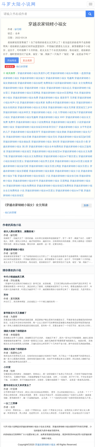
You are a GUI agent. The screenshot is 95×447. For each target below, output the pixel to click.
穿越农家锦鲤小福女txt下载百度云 (60, 156)
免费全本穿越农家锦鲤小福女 (61, 102)
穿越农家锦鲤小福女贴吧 (30, 83)
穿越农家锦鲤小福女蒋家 (32, 102)
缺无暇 (18, 29)
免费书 (11, 122)
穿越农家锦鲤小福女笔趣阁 (24, 117)
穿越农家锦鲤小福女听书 (25, 180)
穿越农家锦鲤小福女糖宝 (63, 122)
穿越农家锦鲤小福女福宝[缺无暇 (74, 136)
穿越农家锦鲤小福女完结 (44, 136)
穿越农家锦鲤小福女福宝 (18, 151)
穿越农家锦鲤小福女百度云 (75, 166)
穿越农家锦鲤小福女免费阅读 (21, 185)
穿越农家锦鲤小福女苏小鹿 (74, 141)
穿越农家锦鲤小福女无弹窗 (62, 107)
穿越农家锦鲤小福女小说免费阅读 (33, 122)
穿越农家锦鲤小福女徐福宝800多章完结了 (36, 127)
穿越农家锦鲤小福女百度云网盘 (45, 166)
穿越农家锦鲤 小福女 (35, 88)
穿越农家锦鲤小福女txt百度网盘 (57, 92)
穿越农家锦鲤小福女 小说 (44, 112)
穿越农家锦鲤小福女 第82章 (45, 141)
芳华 (6, 294)
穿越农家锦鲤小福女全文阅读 (32, 107)
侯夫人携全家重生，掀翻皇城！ (20, 231)
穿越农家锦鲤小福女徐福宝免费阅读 (55, 185)
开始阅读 (11, 60)
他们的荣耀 (22, 66)
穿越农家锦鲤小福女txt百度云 (40, 190)
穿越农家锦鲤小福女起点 (59, 88)
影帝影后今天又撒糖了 (15, 313)
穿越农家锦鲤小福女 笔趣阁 (60, 78)
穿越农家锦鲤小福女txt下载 (69, 190)
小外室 (7, 367)
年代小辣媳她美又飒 (14, 276)
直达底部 (27, 60)
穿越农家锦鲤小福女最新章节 (25, 132)
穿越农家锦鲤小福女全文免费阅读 (25, 156)
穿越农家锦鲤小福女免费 (25, 97)
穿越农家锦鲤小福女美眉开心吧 (34, 73)
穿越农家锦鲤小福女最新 (41, 171)
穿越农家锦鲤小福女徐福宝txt (47, 151)
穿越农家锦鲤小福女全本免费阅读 (46, 146)
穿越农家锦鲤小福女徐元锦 (64, 176)
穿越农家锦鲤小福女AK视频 (64, 73)
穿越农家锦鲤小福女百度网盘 (25, 92)
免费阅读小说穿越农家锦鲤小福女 (60, 83)
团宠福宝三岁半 (84, 107)
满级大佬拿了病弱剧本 (15, 331)
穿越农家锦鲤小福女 (14, 249)
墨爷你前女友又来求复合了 (17, 385)
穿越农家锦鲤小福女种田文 (17, 112)
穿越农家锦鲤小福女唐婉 (53, 132)
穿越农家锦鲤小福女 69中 (52, 117)
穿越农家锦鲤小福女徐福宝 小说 (34, 176)
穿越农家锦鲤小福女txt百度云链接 (72, 161)
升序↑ (86, 205)
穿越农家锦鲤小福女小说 (67, 171)
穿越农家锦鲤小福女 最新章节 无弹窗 (58, 97)
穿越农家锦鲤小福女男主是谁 (39, 161)
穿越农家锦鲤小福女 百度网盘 (54, 180)
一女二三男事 (10, 403)
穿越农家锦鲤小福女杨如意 (17, 141)
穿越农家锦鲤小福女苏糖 (18, 136)
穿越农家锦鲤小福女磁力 (32, 78)
